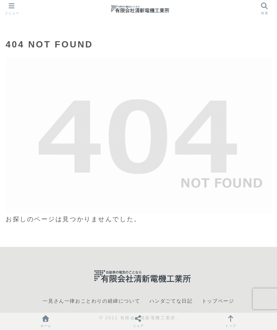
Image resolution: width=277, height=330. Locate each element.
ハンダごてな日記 (171, 301)
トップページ (218, 301)
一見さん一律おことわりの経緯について (91, 301)
